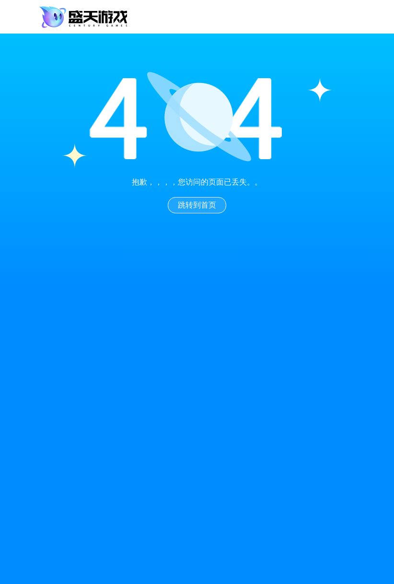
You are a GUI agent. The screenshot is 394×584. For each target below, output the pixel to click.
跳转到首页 (197, 205)
